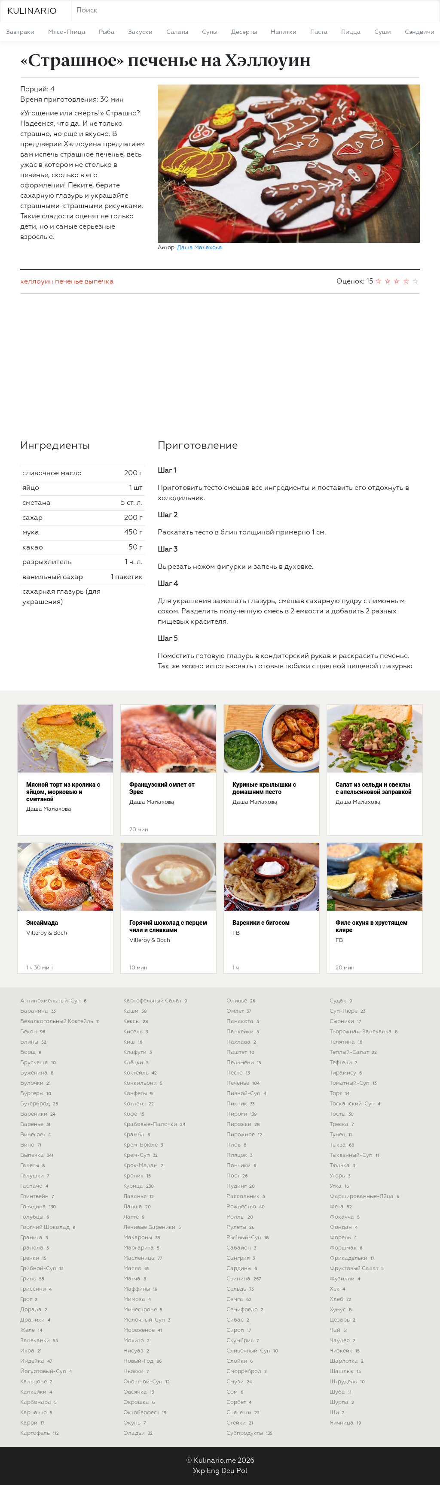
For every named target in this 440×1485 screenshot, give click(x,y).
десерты (244, 32)
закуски (140, 32)
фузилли (346, 1279)
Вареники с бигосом (261, 922)
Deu (228, 1471)
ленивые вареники (153, 1227)
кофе (134, 1114)
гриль (33, 1279)
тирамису (347, 1073)
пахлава (242, 1042)
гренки (34, 1258)
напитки (283, 32)
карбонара (39, 1402)
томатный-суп (354, 1083)
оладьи (138, 1433)
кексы (136, 1021)
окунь (135, 1423)
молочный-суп (147, 1320)
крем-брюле (144, 1145)
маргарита (142, 1248)
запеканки (40, 1340)
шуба (341, 1392)
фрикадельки (353, 1258)
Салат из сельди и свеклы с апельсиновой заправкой (374, 788)
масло (137, 1268)
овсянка (139, 1392)
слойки (240, 1361)
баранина (38, 1011)
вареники (38, 1114)
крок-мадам (144, 1165)
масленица (143, 1258)
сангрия (241, 1258)
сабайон (242, 1248)
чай (339, 1330)
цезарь (343, 1320)
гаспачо (35, 1186)
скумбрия (243, 1340)
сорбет (239, 1402)
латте (134, 1217)
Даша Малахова (199, 248)
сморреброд (247, 1371)
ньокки (136, 1371)
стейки (240, 1423)
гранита (34, 1238)
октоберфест (145, 1413)
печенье (69, 281)
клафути (138, 1052)
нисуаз (137, 1351)
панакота (243, 1021)
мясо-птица (66, 32)
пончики (242, 1165)
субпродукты (250, 1433)
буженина (37, 1073)
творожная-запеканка (364, 1032)
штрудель (348, 1382)
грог (29, 1299)
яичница (346, 1423)
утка (340, 1186)
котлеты (139, 1104)
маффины (141, 1289)
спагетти (243, 1413)
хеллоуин (36, 281)
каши (135, 1011)
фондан (344, 1227)
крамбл (137, 1135)
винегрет (36, 1135)
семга (239, 1299)
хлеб (341, 1299)
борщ (31, 1052)
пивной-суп (247, 1093)
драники (36, 1320)
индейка (37, 1361)
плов (237, 1145)
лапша (138, 1207)
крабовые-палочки (155, 1124)
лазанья (139, 1196)
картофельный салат (156, 1001)
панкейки (243, 1032)
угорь (341, 1176)
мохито (137, 1340)
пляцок (240, 1155)
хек (338, 1289)
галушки (35, 1176)
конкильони (143, 1083)
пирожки (243, 1124)
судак (342, 1001)
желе (32, 1330)
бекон (33, 1032)
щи (338, 1413)
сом (235, 1392)
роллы (240, 1217)
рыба (106, 32)
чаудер (343, 1340)
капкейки (37, 1392)
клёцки (136, 1062)
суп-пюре (348, 1011)
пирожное (245, 1135)
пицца (351, 32)
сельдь (240, 1289)
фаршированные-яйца (365, 1196)
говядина (39, 1207)
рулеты (241, 1227)
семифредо (245, 1310)
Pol (242, 1471)
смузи (240, 1382)
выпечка (99, 281)
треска (342, 1124)
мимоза (138, 1299)
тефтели (344, 1062)
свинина (244, 1279)
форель (344, 1238)
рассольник (246, 1196)
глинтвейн (37, 1196)
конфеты (138, 1093)
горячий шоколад (48, 1227)
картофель (40, 1433)
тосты (342, 1114)
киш (133, 1042)
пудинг (241, 1186)
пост (237, 1176)
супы (209, 32)
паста (318, 32)
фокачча (345, 1217)
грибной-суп (42, 1268)
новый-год (143, 1361)
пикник (241, 1104)
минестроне (143, 1310)
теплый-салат (354, 1052)
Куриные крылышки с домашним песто (264, 788)
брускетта (39, 1062)
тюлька (343, 1165)
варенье (36, 1124)
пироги (242, 1114)
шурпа (343, 1402)
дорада (34, 1310)
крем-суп (141, 1155)
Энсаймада (42, 922)
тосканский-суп (356, 1104)
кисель (136, 1032)
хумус (341, 1310)
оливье (241, 1001)
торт (340, 1093)
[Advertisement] (220, 367)
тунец (342, 1135)
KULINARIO (32, 11)
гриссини (36, 1289)
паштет (241, 1052)
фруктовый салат (357, 1268)
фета (342, 1207)
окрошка (139, 1402)
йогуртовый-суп (46, 1371)
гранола (35, 1248)
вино (31, 1145)
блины (34, 1042)
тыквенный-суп (355, 1155)
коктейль (141, 1073)
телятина (347, 1042)
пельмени (244, 1062)
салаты (177, 32)
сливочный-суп (253, 1351)
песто (238, 1073)
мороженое (143, 1330)
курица (139, 1186)
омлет (239, 1011)
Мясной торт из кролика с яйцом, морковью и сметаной (63, 792)
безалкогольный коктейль (60, 1021)
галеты (33, 1165)
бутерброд (40, 1104)
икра (31, 1351)
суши (382, 32)
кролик (138, 1176)
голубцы (35, 1217)
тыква (343, 1145)
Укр (199, 1471)
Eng (213, 1471)
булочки (36, 1083)
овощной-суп (147, 1382)
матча (135, 1279)
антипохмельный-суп (54, 1001)
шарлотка (347, 1361)
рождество (246, 1207)
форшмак (347, 1248)
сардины (242, 1268)
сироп (239, 1330)
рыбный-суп (248, 1238)
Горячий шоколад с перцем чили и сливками (168, 926)
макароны (142, 1238)
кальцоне (37, 1382)
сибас (238, 1320)
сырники (346, 1021)
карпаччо (37, 1413)
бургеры (36, 1093)
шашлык (346, 1371)
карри (33, 1423)
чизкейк (345, 1351)
